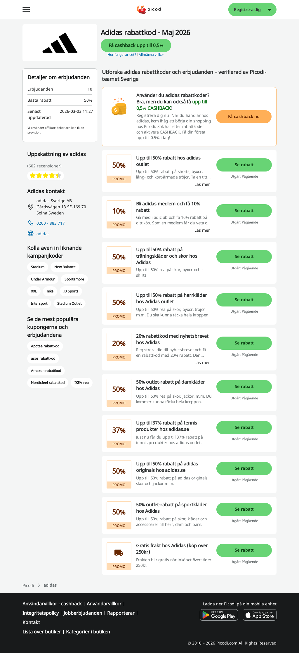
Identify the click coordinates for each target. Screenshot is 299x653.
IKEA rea (81, 382)
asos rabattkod (43, 358)
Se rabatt (244, 164)
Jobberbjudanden (83, 613)
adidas (43, 233)
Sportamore (74, 279)
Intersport (39, 303)
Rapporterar (121, 613)
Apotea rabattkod (45, 346)
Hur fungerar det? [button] (121, 54)
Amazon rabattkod (46, 370)
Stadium (37, 266)
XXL (34, 291)
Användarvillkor (104, 603)
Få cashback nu (244, 116)
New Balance (65, 266)
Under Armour (43, 279)
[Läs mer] (202, 184)
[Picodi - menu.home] (149, 9)
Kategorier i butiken (88, 631)
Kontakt (31, 622)
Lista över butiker (41, 631)
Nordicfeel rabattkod (48, 382)
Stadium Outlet (69, 303)
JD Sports (70, 291)
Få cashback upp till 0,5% (136, 45)
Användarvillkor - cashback (52, 603)
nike (50, 291)
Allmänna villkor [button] (151, 54)
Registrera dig (247, 9)
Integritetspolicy (40, 613)
